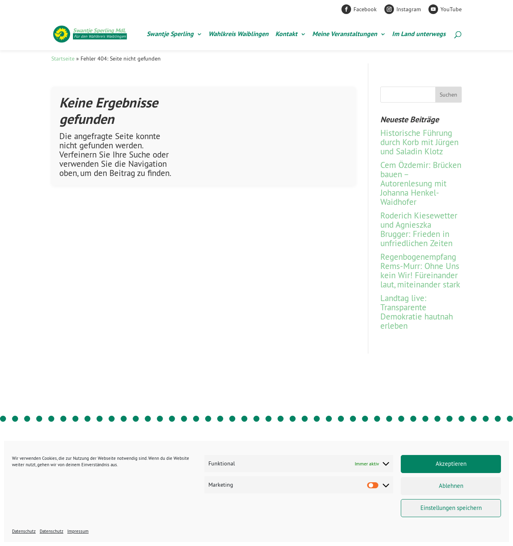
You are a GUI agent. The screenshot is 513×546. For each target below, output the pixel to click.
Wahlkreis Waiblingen (238, 34)
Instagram (408, 9)
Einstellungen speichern (451, 508)
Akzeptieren (451, 463)
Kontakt (286, 34)
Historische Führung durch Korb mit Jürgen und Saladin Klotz (419, 142)
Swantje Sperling (170, 34)
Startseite (63, 58)
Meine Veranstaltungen (344, 34)
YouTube (451, 9)
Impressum (78, 531)
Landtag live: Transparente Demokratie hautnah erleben (416, 312)
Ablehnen (451, 485)
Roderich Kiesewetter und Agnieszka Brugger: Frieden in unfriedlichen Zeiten (418, 229)
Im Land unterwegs (419, 34)
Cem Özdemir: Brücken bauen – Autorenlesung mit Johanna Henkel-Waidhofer (420, 183)
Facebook (365, 9)
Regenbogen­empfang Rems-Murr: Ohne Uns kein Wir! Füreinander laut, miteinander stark (420, 270)
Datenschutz (24, 531)
